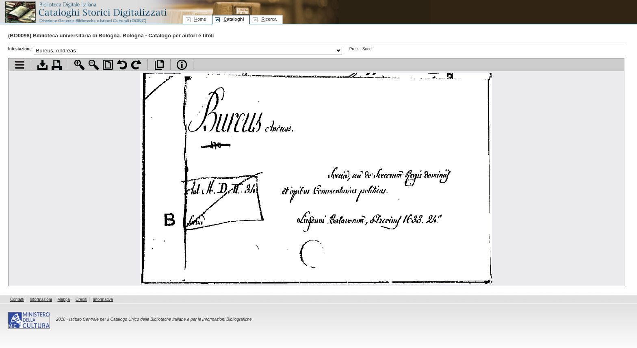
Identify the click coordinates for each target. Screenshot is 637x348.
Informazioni (41, 299)
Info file (182, 65)
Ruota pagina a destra (136, 65)
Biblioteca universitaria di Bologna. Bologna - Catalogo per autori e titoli (123, 35)
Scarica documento (42, 65)
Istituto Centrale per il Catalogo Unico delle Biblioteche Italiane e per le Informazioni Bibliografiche (160, 319)
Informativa (103, 299)
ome (200, 19)
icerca (268, 19)
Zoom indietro (94, 65)
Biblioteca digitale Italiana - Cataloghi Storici (85, 11)
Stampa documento (57, 65)
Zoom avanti (79, 65)
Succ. (367, 49)
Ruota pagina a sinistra (122, 65)
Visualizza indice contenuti (20, 65)
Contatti (17, 299)
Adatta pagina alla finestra (108, 65)
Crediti (81, 299)
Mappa (64, 299)
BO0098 (19, 35)
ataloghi (233, 19)
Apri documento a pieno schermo (159, 65)
